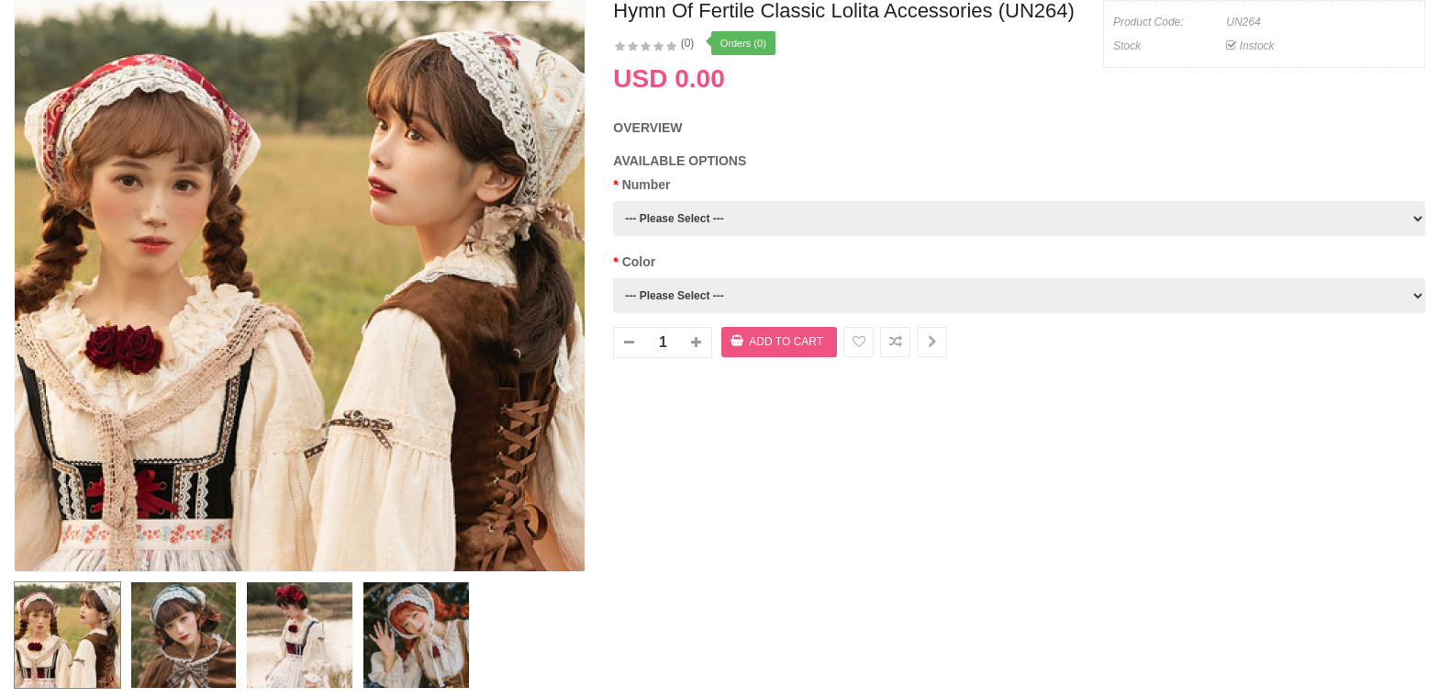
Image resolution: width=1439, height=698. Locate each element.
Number (646, 184)
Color (639, 261)
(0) (688, 43)
